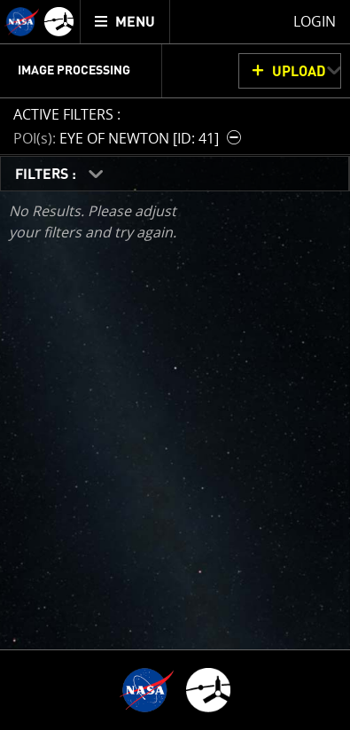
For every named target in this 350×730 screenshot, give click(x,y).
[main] (175, 365)
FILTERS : (47, 174)
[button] (129, 138)
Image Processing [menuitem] (74, 71)
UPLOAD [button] (299, 72)
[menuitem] (125, 21)
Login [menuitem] (314, 21)
